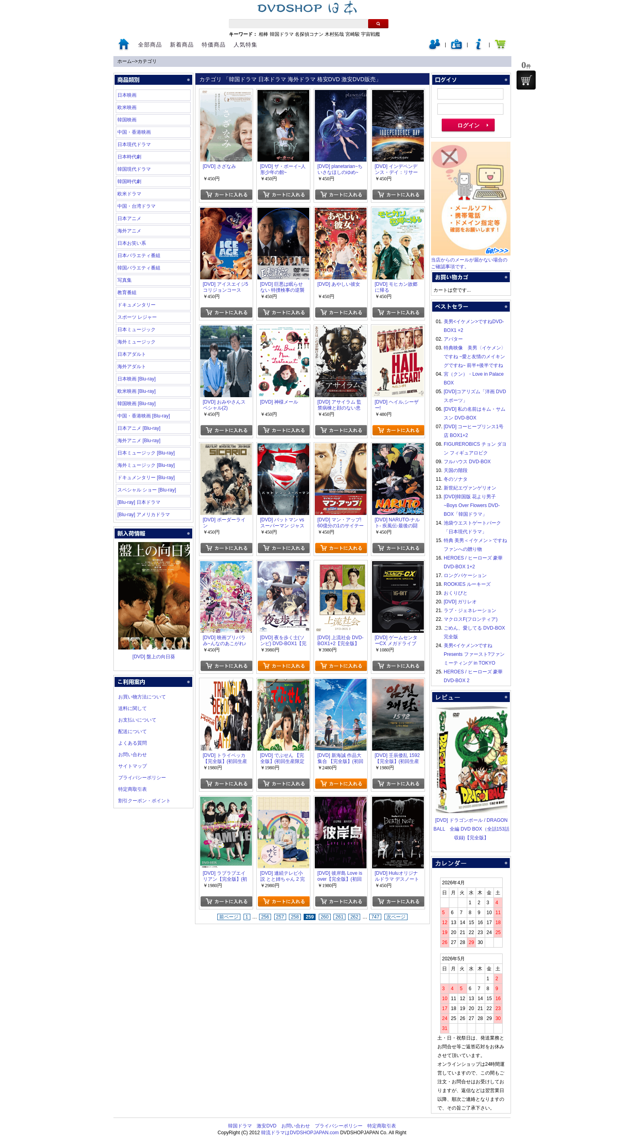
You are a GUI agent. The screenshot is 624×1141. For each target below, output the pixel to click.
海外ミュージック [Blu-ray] (146, 465)
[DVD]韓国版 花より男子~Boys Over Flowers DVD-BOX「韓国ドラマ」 (472, 505)
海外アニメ (129, 231)
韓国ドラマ (282, 34)
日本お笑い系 (131, 243)
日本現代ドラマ (134, 144)
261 (339, 917)
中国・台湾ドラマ (136, 206)
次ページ (396, 917)
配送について (132, 731)
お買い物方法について (142, 697)
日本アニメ (129, 218)
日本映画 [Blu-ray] (136, 379)
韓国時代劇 (129, 181)
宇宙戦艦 (370, 34)
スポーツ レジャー (137, 317)
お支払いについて (137, 720)
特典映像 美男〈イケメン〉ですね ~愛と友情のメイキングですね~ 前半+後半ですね (475, 356)
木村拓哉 (334, 34)
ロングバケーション (465, 575)
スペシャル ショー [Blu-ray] (146, 490)
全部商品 (150, 44)
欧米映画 (126, 107)
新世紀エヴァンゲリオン (470, 488)
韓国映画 (126, 120)
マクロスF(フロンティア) (470, 619)
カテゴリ (147, 61)
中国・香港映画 (134, 132)
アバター (453, 339)
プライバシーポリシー (142, 777)
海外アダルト (131, 366)
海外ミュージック (136, 342)
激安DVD (266, 1126)
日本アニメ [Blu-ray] (138, 428)
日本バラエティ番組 (138, 255)
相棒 (263, 34)
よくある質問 (132, 743)
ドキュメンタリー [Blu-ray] (146, 477)
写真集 (124, 280)
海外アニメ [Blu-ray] (138, 440)
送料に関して (132, 708)
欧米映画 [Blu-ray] (136, 391)
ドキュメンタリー (136, 305)
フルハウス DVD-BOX (467, 461)
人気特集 (245, 44)
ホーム (124, 61)
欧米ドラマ (129, 194)
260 (325, 917)
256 (265, 917)
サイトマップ (132, 766)
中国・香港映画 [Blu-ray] (143, 416)
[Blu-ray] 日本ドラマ (138, 502)
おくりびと (456, 593)
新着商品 (182, 44)
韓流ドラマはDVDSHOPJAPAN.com (300, 1132)
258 (295, 917)
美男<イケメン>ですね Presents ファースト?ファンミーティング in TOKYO (474, 654)
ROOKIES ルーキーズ (467, 584)
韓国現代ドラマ (134, 169)
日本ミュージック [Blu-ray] (146, 453)
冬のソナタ (456, 479)
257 (280, 917)
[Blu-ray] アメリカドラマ (143, 514)
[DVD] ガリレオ (460, 602)
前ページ (228, 917)
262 (354, 917)
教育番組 (126, 292)
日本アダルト (131, 354)
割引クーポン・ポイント (144, 801)
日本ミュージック (136, 329)
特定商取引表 (132, 789)
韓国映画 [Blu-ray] (136, 403)
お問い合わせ (132, 754)
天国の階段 (456, 470)
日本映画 (126, 95)
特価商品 (214, 44)
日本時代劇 (129, 157)
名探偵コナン (309, 34)
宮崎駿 (352, 34)
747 (375, 917)
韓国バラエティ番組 (138, 268)
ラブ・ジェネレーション (470, 610)
